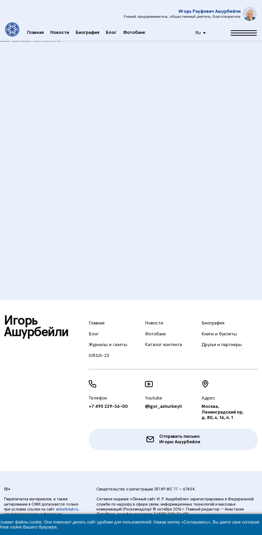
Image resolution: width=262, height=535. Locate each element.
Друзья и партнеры (222, 344)
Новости (59, 27)
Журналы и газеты (108, 344)
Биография (87, 27)
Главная (35, 27)
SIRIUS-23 (99, 355)
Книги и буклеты (219, 334)
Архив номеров (21, 41)
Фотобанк (134, 27)
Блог (111, 27)
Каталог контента (163, 344)
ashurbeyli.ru (67, 509)
